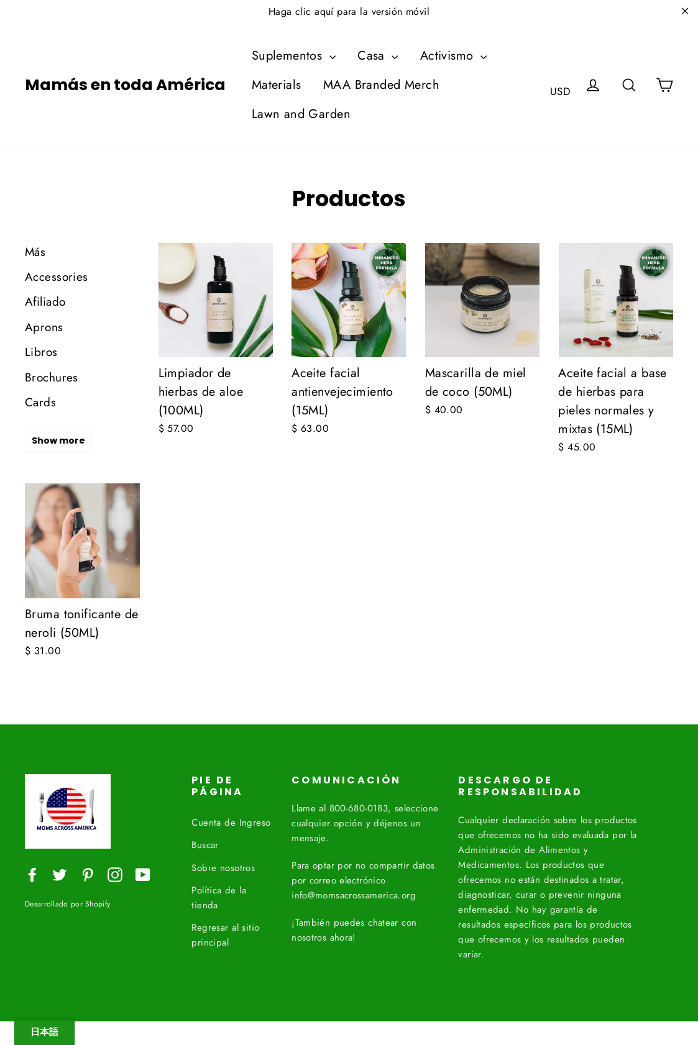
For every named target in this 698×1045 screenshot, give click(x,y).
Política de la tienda (218, 895)
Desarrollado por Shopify (67, 903)
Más (35, 252)
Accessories (56, 276)
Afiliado (45, 301)
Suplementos (294, 56)
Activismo (453, 56)
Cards (40, 402)
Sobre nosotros (223, 865)
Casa (377, 56)
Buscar (205, 842)
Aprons (44, 327)
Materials (276, 85)
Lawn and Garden (301, 114)
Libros (41, 352)
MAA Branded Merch (381, 85)
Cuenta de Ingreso (230, 820)
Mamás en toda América (125, 85)
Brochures (51, 377)
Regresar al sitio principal (225, 932)
